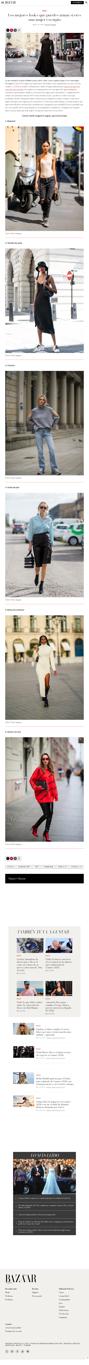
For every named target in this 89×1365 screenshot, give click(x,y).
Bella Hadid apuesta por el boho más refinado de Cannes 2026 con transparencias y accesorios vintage (55, 1081)
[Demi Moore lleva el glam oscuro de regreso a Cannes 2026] (23, 1052)
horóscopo (24, 866)
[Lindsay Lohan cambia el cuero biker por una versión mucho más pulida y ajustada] (23, 1029)
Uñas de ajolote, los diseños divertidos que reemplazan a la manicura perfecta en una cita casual (46, 1223)
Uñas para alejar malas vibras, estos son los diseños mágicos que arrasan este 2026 (44, 1231)
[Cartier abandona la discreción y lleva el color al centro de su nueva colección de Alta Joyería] (30, 945)
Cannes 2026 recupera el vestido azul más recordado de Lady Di (44, 1198)
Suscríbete (77, 2)
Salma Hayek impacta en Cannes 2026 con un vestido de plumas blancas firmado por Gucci (53, 1104)
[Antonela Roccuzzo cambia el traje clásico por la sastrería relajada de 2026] (59, 988)
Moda (44, 10)
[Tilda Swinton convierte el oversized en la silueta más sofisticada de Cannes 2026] (59, 945)
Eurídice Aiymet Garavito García (55, 1038)
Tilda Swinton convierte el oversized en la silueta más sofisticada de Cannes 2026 (59, 963)
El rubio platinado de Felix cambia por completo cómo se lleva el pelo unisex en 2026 (46, 1206)
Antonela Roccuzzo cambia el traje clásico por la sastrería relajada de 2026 (58, 1006)
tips (36, 866)
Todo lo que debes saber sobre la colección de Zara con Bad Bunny (29, 1005)
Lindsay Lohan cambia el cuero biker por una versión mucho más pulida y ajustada (53, 1031)
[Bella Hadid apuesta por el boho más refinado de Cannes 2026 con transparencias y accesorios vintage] (23, 1078)
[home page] (10, 2)
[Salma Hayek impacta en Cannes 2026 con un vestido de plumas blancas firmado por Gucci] (23, 1101)
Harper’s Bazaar (50, 25)
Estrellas (76, 866)
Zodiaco (62, 866)
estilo (10, 866)
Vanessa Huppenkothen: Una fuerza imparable (37, 1215)
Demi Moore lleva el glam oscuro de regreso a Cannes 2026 (53, 1053)
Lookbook (48, 866)
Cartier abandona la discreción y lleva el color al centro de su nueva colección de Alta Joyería (29, 964)
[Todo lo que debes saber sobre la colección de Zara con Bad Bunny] (30, 988)
